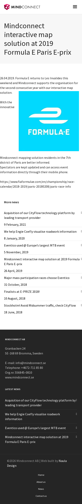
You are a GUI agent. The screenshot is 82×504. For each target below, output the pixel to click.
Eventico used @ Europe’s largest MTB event (34, 245)
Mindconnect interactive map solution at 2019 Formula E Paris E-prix (42, 261)
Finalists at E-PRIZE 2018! (22, 292)
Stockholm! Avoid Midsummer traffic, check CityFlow (40, 305)
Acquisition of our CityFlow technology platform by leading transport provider (39, 215)
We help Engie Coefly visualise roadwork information (40, 231)
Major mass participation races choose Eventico (37, 278)
